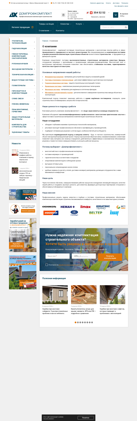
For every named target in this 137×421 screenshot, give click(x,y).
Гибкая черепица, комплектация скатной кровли (20, 56)
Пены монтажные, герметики (20, 111)
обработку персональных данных (70, 265)
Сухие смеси (17, 99)
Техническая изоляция (22, 75)
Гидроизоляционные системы (56, 83)
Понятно (85, 418)
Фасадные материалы (22, 69)
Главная (45, 41)
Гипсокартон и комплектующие (19, 92)
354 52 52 (99, 12)
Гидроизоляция (19, 49)
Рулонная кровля (20, 64)
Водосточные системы (22, 80)
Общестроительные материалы (21, 118)
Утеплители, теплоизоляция (19, 42)
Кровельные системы (53, 86)
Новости (16, 143)
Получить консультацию (110, 257)
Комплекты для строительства (19, 126)
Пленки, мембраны (20, 104)
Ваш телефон (77, 252)
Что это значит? (48, 418)
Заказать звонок (98, 17)
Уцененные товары (20, 132)
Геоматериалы (18, 86)
